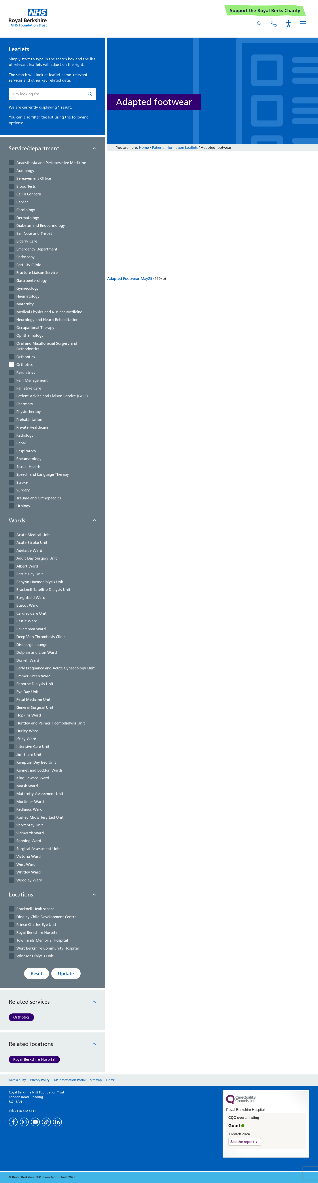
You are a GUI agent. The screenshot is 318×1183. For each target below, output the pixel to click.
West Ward (26, 864)
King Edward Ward (32, 778)
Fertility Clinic (28, 265)
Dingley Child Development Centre (46, 917)
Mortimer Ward (30, 801)
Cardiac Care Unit (31, 613)
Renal (21, 443)
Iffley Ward (26, 739)
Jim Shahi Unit (29, 754)
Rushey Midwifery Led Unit (40, 817)
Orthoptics (25, 357)
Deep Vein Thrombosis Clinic (40, 637)
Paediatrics (25, 372)
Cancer (22, 202)
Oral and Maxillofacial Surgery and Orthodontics (46, 346)
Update (66, 973)
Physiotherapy (28, 411)
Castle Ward (26, 621)
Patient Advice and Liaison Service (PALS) (52, 396)
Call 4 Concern (28, 194)
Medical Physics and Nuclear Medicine (49, 312)
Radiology (25, 435)
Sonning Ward (28, 841)
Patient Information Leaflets (175, 147)
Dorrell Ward (27, 660)
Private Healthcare (32, 427)
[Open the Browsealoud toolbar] (288, 23)
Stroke (22, 482)
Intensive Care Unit (32, 746)
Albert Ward (27, 566)
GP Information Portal (70, 1080)
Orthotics (24, 364)
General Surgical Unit (34, 707)
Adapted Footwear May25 (129, 278)
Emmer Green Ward (33, 676)
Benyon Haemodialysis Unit (40, 582)
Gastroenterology (31, 280)
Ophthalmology (30, 335)
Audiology (25, 170)
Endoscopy (25, 257)
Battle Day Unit (29, 574)
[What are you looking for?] (259, 23)
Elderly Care (26, 241)
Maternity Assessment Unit (39, 793)
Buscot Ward (27, 605)
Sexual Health (28, 466)
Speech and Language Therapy (42, 474)
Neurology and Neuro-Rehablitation (47, 319)
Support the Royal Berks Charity (265, 10)
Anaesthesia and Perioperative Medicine (51, 163)
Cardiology (25, 210)
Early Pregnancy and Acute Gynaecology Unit (55, 668)
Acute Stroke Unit (31, 542)
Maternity (25, 304)
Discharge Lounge (31, 644)
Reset (36, 973)
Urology (23, 506)
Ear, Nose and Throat (34, 233)
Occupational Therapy (35, 327)
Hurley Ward (27, 731)
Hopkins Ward (28, 715)
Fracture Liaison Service (37, 272)
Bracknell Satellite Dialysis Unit (43, 589)
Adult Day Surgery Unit (36, 558)
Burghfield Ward (30, 597)
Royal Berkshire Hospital (37, 932)
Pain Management (32, 380)
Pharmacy (24, 404)
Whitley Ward (28, 872)
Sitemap (96, 1080)
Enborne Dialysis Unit (34, 684)
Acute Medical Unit (33, 535)
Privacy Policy (39, 1080)
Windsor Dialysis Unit (35, 956)
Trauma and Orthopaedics (38, 498)
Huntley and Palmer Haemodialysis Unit (50, 723)
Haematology (28, 296)
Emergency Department (36, 249)
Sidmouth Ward (30, 833)
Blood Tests (26, 186)
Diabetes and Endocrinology (40, 225)
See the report (242, 1142)
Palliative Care (28, 388)
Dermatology (27, 218)
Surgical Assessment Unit (38, 849)
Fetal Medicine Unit (33, 699)
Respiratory (26, 451)
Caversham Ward (31, 629)
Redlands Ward (29, 809)
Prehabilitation (29, 419)
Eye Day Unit (27, 692)
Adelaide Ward (29, 550)
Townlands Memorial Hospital (42, 940)
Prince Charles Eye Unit (36, 924)
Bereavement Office (33, 178)
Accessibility (17, 1080)
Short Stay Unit (29, 825)
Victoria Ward (28, 856)
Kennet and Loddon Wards (39, 770)
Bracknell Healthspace (35, 909)
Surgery (23, 490)
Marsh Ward (27, 786)
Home (144, 147)
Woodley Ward (29, 880)
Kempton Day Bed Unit (36, 762)
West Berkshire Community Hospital (47, 948)
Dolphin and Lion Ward (36, 652)
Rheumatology (29, 459)
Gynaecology (27, 288)
